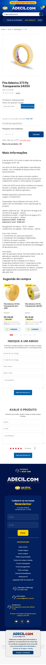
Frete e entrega (23, 570)
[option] (12, 308)
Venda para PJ (23, 577)
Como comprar (23, 554)
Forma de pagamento (23, 567)
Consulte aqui (24, 140)
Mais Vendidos (30, 20)
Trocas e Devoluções (23, 563)
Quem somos (23, 547)
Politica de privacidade (23, 557)
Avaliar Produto (23, 455)
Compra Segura (23, 550)
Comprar (11, 329)
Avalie (18, 93)
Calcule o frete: (23, 129)
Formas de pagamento (12, 123)
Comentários (23, 382)
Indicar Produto (23, 392)
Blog (40, 20)
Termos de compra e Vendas (23, 560)
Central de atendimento (23, 573)
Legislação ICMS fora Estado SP (23, 580)
